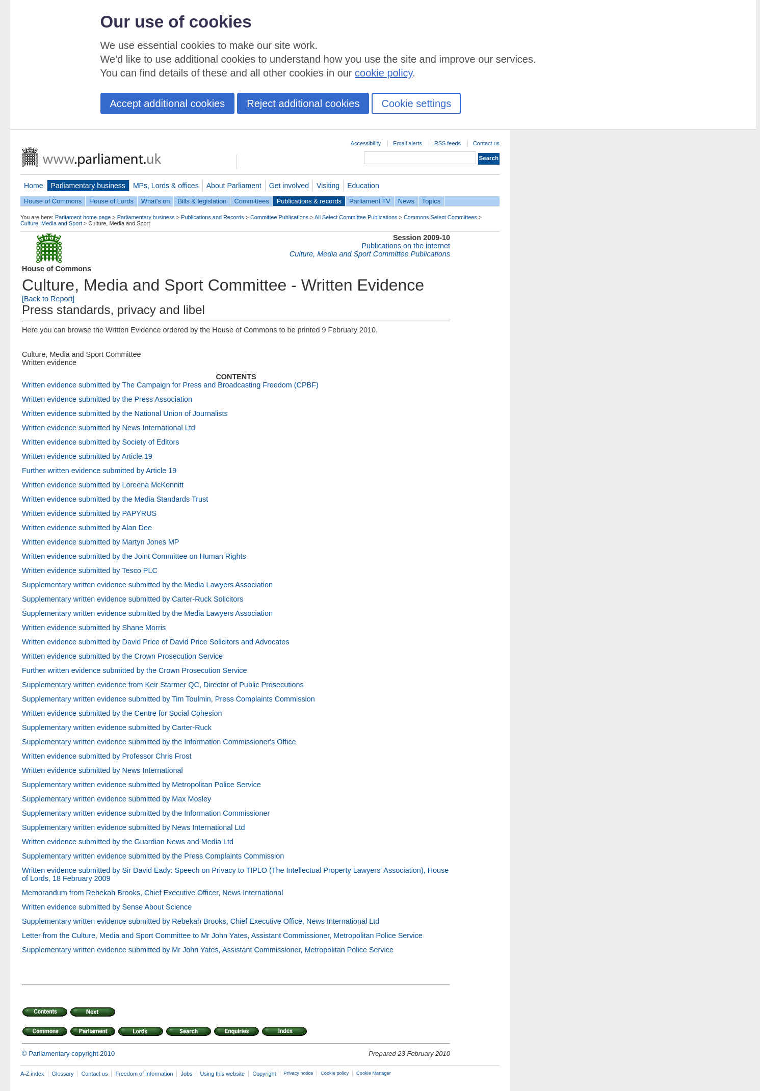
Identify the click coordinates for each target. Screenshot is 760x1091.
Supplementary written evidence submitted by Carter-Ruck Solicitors (132, 599)
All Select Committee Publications (356, 217)
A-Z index (32, 1074)
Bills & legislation (201, 201)
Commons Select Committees (440, 217)
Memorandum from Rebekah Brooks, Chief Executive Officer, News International (152, 893)
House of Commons (53, 201)
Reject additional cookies (303, 103)
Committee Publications (279, 217)
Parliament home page (83, 217)
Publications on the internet (405, 246)
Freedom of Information (144, 1074)
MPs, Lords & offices (166, 185)
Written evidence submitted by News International (102, 770)
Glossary (63, 1074)
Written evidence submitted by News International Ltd (108, 428)
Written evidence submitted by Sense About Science (107, 907)
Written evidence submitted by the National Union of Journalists (125, 413)
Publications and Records (212, 217)
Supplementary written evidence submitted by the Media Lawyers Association (147, 585)
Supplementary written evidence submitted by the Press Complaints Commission (153, 856)
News (406, 201)
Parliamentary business (88, 185)
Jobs (186, 1074)
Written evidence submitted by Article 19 (87, 456)
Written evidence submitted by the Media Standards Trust (115, 499)
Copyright (264, 1074)
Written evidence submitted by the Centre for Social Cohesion (122, 713)
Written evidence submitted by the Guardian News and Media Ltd (127, 842)
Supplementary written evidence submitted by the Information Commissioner (146, 813)
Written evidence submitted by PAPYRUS (89, 513)
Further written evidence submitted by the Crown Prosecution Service (134, 670)
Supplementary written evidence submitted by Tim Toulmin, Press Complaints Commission (168, 699)
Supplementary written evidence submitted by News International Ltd (133, 827)
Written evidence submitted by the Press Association (107, 399)
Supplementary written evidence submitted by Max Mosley (116, 799)
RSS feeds (447, 143)
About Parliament (233, 185)
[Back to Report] (48, 299)
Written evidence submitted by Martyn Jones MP (100, 542)
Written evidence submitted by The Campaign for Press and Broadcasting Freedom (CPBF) (170, 385)
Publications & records (309, 201)
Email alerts (407, 143)
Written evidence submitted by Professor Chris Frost (106, 756)
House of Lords (111, 201)
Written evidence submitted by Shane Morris (94, 628)
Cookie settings (416, 103)
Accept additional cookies (167, 103)
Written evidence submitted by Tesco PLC (90, 570)
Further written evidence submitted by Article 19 (99, 470)
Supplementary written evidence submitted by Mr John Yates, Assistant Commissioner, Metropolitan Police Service (208, 950)
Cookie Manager (373, 1073)
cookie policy (383, 73)
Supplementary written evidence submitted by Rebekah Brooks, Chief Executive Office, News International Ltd (200, 921)
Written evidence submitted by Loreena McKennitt (103, 485)
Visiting (328, 185)
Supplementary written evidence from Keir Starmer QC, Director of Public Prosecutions (163, 685)
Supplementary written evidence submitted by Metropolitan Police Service (141, 785)
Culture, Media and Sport (51, 223)
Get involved (289, 185)
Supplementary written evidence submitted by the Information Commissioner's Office (159, 742)
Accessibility (366, 143)
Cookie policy (335, 1073)
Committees (251, 201)
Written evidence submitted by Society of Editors (100, 442)
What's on (155, 201)
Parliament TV (369, 201)
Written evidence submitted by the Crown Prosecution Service (122, 656)
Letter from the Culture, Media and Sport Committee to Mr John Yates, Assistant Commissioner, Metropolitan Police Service (222, 935)
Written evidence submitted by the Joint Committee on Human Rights (134, 556)
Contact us (486, 143)
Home (33, 185)
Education (363, 185)
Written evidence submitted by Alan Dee (87, 528)
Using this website (222, 1074)
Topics (431, 201)
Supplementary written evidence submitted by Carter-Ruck (117, 727)
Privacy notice (298, 1073)
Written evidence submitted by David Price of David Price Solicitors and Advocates (155, 642)
